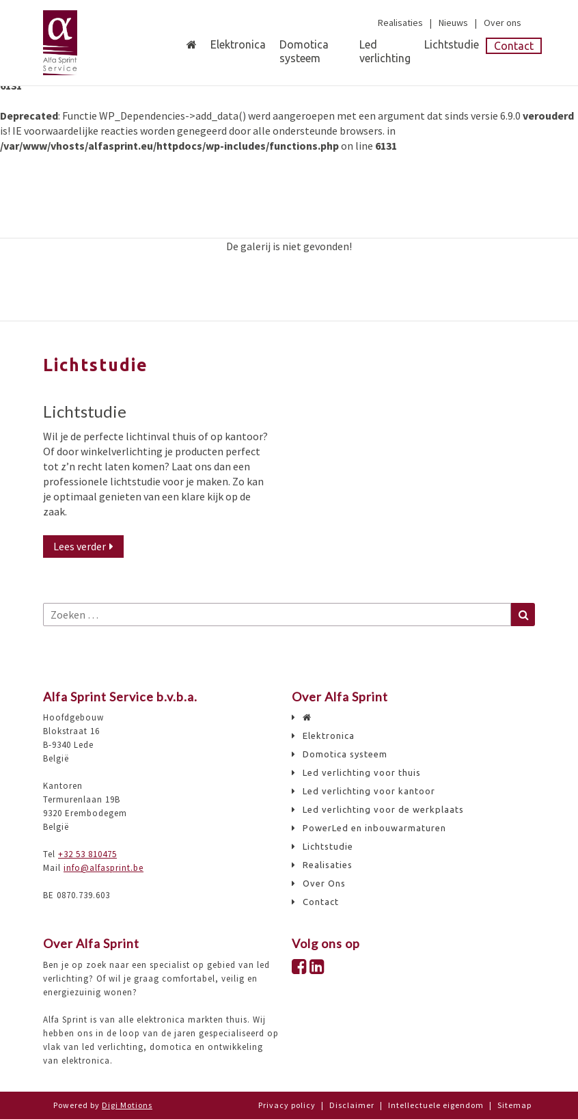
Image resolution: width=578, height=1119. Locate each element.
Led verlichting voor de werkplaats (383, 809)
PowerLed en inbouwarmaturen (374, 828)
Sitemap (514, 1105)
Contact (514, 45)
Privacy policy (287, 1105)
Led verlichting (385, 45)
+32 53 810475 (87, 854)
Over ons (502, 22)
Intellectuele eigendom (436, 1105)
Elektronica (238, 44)
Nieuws (453, 22)
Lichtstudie (451, 44)
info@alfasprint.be (103, 868)
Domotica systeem (304, 51)
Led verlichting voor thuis (362, 772)
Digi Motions (127, 1105)
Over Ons (324, 883)
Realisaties (400, 22)
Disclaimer (351, 1105)
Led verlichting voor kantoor (369, 791)
